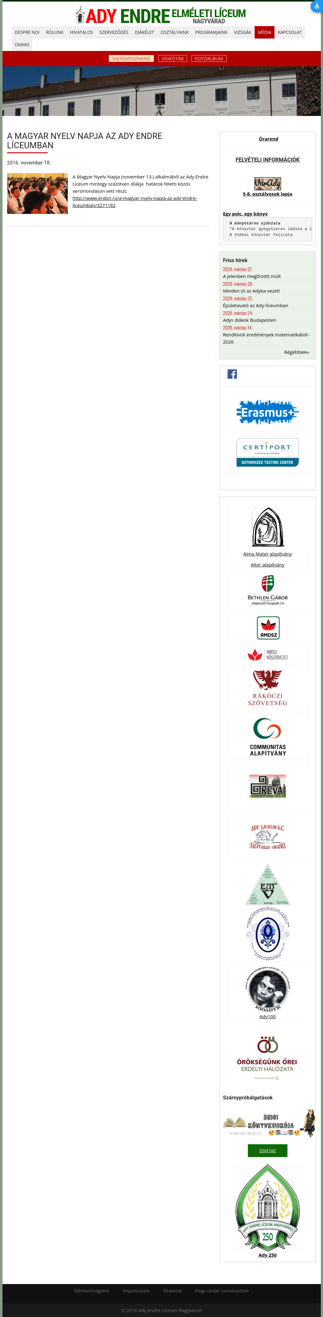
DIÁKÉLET (144, 32)
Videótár (173, 58)
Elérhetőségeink (91, 1290)
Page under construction (222, 1290)
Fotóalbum (209, 58)
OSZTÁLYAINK (175, 32)
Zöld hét (267, 1150)
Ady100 (268, 1016)
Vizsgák (242, 32)
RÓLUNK (54, 32)
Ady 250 (268, 1255)
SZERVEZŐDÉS (113, 32)
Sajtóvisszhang (131, 58)
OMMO (22, 45)
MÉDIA (264, 32)
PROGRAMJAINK (211, 32)
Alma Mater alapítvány (267, 554)
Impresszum (136, 1290)
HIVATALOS (81, 32)
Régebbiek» (296, 352)
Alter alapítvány (267, 564)
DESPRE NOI (27, 32)
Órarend (268, 139)
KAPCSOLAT (290, 32)
